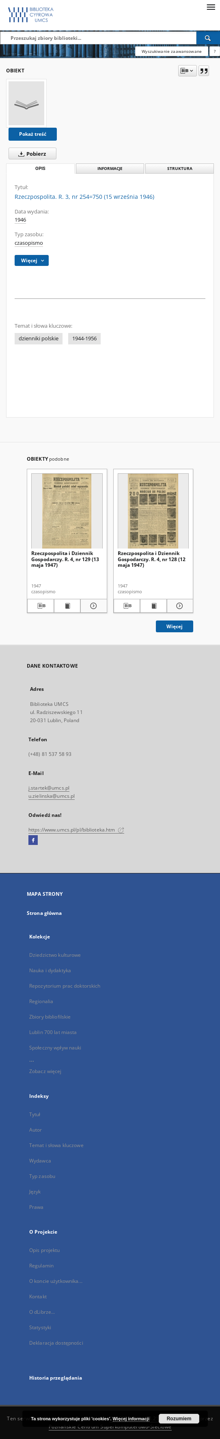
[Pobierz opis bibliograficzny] (41, 606)
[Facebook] (33, 840)
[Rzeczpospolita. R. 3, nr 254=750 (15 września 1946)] (26, 103)
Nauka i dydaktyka (50, 970)
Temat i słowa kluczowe (56, 1145)
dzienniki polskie (38, 338)
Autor (35, 1129)
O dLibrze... (42, 1311)
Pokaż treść (32, 134)
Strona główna (44, 913)
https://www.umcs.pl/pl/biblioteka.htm (76, 829)
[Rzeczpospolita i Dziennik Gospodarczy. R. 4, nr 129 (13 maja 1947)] (67, 511)
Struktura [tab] (179, 168)
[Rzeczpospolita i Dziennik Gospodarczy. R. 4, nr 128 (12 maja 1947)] (153, 511)
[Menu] (210, 6)
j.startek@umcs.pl (48, 787)
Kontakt (38, 1296)
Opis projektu (44, 1250)
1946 (20, 219)
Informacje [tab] (110, 168)
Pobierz (30, 154)
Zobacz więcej (45, 1071)
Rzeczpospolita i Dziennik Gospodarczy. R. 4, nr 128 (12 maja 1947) (151, 559)
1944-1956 (84, 338)
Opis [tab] (40, 168)
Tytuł (35, 1114)
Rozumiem (179, 1419)
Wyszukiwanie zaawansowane (172, 51)
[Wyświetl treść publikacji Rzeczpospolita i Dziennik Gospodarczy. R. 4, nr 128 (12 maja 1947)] (153, 606)
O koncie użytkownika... (55, 1281)
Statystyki (40, 1327)
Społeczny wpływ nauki (55, 1047)
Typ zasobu (42, 1176)
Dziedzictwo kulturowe (55, 954)
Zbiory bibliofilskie (50, 1016)
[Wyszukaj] (208, 37)
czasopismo (29, 242)
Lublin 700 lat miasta (53, 1032)
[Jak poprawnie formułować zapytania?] (214, 51)
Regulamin (41, 1265)
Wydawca (40, 1160)
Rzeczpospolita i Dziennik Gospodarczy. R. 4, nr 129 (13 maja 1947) (65, 559)
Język (35, 1191)
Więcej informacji (131, 1418)
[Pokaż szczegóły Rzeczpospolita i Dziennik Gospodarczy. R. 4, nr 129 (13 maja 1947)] (93, 606)
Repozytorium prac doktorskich (64, 985)
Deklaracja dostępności (56, 1342)
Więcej (174, 626)
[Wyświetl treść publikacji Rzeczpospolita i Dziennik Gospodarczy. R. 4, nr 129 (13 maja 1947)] (67, 606)
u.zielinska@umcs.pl (51, 795)
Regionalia (41, 1001)
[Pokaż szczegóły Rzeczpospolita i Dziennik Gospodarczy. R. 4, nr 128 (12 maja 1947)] (179, 606)
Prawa (36, 1207)
